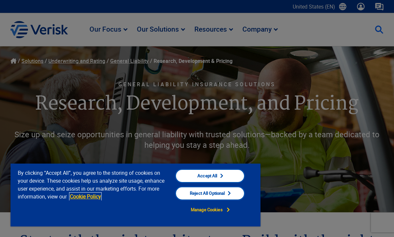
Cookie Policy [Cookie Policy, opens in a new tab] (124, 196)
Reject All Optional (188, 193)
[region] (125, 194)
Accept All (188, 176)
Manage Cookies (188, 210)
